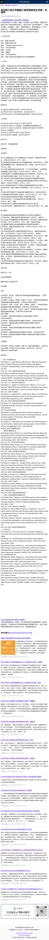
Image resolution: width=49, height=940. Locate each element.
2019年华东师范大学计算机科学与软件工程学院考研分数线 (21, 777)
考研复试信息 (4, 805)
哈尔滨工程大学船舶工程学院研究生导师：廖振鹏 (18, 701)
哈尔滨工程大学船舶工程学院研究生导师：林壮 (17, 740)
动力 (27, 633)
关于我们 (18, 933)
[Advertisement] (24, 602)
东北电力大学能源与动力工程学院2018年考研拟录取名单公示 (22, 889)
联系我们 (24, 933)
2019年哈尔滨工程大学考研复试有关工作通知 (16, 790)
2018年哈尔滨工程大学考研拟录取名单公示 (15, 871)
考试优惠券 (4, 656)
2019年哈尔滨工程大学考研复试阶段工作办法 (16, 829)
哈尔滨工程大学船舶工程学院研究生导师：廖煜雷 (18, 722)
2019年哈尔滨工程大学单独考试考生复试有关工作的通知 (20, 811)
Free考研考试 (24, 2)
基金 (30, 633)
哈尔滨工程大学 (16, 633)
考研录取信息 (4, 883)
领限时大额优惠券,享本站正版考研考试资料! (16, 638)
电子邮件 (30, 933)
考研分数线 (4, 785)
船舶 (8, 633)
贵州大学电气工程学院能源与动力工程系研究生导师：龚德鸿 (21, 662)
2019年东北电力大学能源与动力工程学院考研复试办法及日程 (22, 850)
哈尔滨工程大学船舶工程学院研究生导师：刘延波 (18, 758)
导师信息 (14, 5)
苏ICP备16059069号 (24, 935)
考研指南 (7, 5)
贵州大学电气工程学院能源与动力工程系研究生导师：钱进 (21, 683)
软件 (23, 633)
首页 (2, 5)
